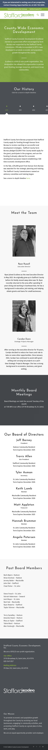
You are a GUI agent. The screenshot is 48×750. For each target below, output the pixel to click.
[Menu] (41, 15)
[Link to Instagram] (39, 746)
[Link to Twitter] (33, 746)
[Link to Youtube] (42, 746)
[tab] (6, 108)
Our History (24, 89)
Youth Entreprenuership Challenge (17, 9)
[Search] (37, 15)
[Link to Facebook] (36, 746)
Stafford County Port (35, 9)
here (28, 178)
